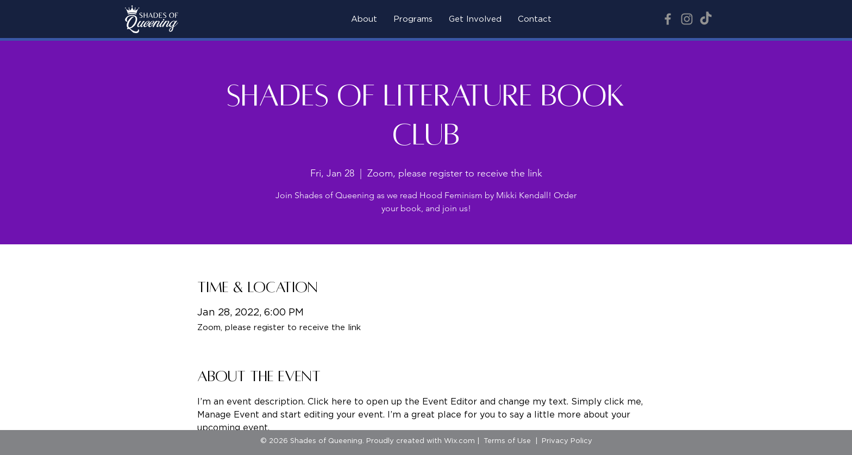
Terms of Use (507, 441)
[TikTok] (705, 19)
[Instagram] (686, 19)
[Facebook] (667, 19)
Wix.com (459, 441)
